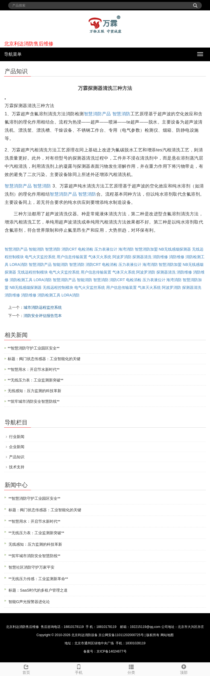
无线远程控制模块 (32, 272)
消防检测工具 (21, 280)
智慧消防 (121, 113)
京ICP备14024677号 (111, 651)
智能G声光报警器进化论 (29, 601)
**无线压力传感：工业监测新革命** (38, 579)
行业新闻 (16, 436)
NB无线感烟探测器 (175, 249)
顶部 (184, 669)
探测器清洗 (141, 257)
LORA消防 (19, 264)
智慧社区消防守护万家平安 (31, 567)
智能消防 (36, 249)
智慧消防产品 (97, 113)
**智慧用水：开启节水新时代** (34, 369)
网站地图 (167, 635)
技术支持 (16, 467)
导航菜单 (13, 54)
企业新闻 (16, 447)
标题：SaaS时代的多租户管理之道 (38, 590)
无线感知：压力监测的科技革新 (34, 391)
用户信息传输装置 (72, 257)
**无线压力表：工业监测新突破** (35, 380)
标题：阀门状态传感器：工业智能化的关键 (44, 359)
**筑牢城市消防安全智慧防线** (34, 401)
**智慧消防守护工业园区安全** (34, 348)
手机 (78, 669)
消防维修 (160, 257)
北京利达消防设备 (84, 635)
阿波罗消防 (122, 257)
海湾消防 (126, 249)
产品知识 (16, 457)
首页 (26, 669)
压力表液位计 (105, 249)
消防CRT (69, 249)
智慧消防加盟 (146, 249)
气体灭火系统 (99, 257)
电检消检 (85, 249)
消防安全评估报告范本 (43, 315)
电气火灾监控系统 (40, 257)
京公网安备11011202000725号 (121, 635)
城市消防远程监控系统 (43, 307)
